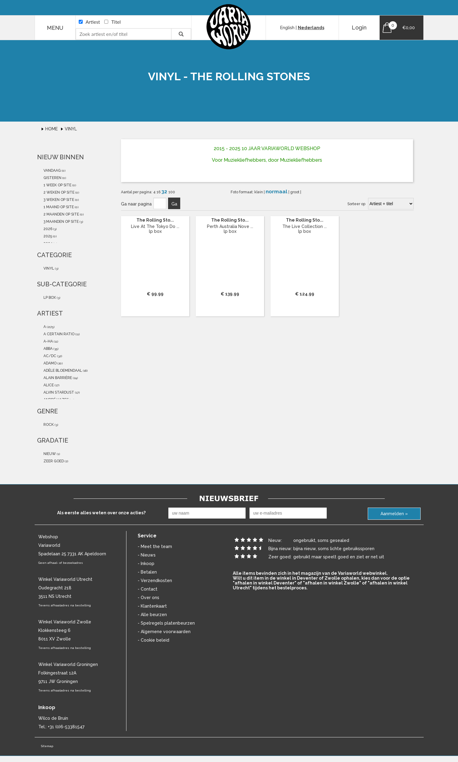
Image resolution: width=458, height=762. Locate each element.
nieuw (49, 454)
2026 (47, 229)
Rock (48, 424)
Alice (48, 385)
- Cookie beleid (153, 640)
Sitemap (47, 746)
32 (164, 191)
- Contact (147, 589)
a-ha (48, 341)
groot (295, 192)
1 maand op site (58, 207)
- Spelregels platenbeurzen (166, 623)
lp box (49, 297)
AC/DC (49, 356)
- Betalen (147, 572)
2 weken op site (58, 192)
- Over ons (148, 597)
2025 (47, 236)
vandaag (52, 170)
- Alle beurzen (152, 614)
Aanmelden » (394, 513)
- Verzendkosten (155, 580)
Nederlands (311, 27)
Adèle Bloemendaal (62, 370)
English (287, 27)
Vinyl (71, 128)
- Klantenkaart (152, 606)
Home (52, 128)
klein (259, 192)
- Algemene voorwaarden (164, 631)
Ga (174, 204)
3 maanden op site (61, 221)
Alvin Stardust (58, 392)
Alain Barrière (57, 378)
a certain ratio (58, 334)
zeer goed (53, 461)
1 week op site (57, 185)
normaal (277, 191)
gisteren (52, 178)
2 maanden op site (61, 214)
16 (159, 192)
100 (171, 192)
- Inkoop (146, 563)
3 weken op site (58, 200)
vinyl (48, 268)
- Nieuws (147, 555)
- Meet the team (155, 546)
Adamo (49, 363)
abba (47, 349)
